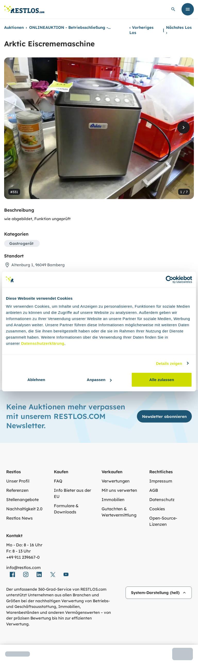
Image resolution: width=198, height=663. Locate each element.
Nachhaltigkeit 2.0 (24, 508)
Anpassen (99, 379)
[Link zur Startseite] (24, 9)
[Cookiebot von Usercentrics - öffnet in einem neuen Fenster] (169, 279)
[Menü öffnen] (188, 9)
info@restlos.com (23, 567)
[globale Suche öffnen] (173, 9)
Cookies (157, 508)
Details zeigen (169, 363)
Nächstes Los (179, 30)
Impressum (160, 481)
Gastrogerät (21, 243)
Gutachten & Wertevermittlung (119, 512)
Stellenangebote (22, 499)
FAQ (58, 481)
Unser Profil (17, 481)
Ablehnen (36, 379)
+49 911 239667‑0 (23, 557)
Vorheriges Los (141, 30)
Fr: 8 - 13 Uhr (18, 551)
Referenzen (17, 490)
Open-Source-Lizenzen (163, 521)
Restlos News (19, 518)
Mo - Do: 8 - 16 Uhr (24, 544)
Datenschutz (162, 499)
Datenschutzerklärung (42, 343)
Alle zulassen (161, 379)
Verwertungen (116, 481)
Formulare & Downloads (66, 508)
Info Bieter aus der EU (72, 493)
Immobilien (113, 499)
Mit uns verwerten (119, 490)
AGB (153, 490)
